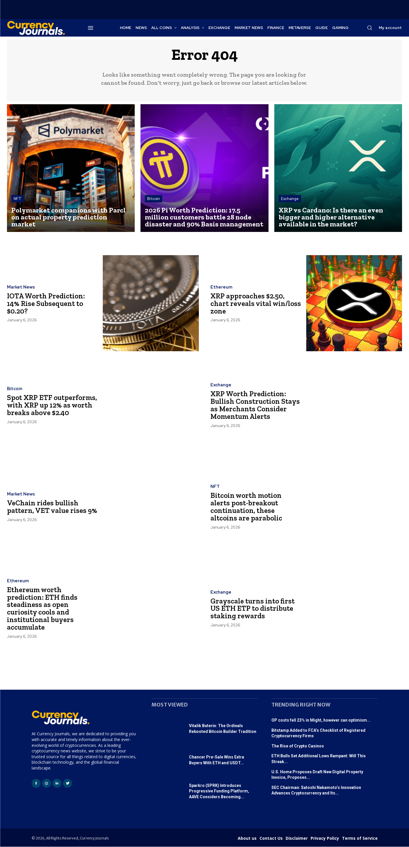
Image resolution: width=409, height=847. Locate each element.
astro (332, 800)
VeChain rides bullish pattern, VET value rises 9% (47, 506)
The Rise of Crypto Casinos (297, 746)
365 (341, 800)
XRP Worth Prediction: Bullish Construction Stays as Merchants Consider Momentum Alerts (255, 405)
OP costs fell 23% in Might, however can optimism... (320, 720)
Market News (21, 288)
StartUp (290, 800)
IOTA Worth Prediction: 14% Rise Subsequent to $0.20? (46, 303)
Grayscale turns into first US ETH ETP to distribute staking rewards (253, 608)
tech (321, 800)
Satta (311, 800)
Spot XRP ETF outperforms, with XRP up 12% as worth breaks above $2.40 (52, 405)
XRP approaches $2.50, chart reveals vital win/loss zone (247, 303)
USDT (276, 800)
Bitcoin (153, 199)
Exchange (290, 199)
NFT (17, 199)
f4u (301, 800)
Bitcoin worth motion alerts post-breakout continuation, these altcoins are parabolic (246, 507)
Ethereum (221, 288)
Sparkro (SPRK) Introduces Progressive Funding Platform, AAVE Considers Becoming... (219, 791)
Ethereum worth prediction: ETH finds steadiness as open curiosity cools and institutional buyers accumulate (42, 608)
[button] (369, 27)
